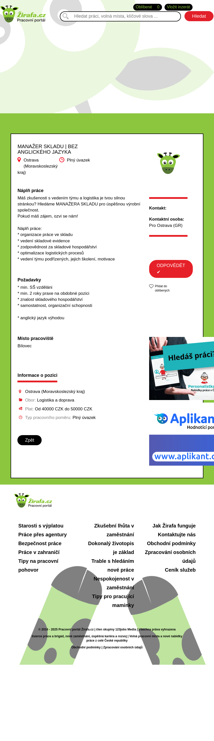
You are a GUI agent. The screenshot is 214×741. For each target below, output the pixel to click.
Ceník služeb (180, 570)
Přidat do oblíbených (162, 288)
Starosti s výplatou (40, 525)
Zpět (29, 440)
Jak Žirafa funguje (174, 525)
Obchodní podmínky (171, 543)
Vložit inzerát (178, 7)
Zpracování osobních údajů (123, 647)
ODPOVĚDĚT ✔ (171, 269)
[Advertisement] (107, 65)
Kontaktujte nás (177, 534)
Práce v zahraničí (38, 552)
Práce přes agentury (42, 534)
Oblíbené (147, 7)
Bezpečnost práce (39, 543)
